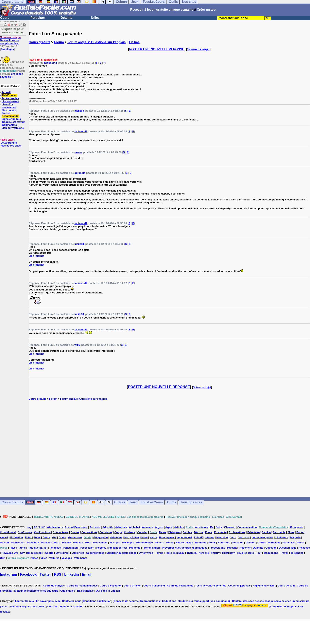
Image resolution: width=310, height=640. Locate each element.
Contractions (89, 532)
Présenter (245, 547)
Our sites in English (108, 590)
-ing (29, 527)
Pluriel (22, 547)
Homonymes (167, 537)
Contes (75, 532)
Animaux (147, 527)
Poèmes (101, 547)
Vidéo (34, 557)
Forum (59, 42)
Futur (28, 537)
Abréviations (55, 527)
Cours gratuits (39, 42)
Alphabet (134, 527)
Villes (44, 557)
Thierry (215, 552)
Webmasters (9, 124)
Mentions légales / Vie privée (27, 606)
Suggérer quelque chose (121, 552)
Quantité (258, 547)
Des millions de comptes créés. (10, 40)
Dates (162, 532)
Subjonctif (78, 552)
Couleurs (129, 532)
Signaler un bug (11, 118)
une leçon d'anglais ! (11, 75)
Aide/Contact (9, 95)
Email (86, 574)
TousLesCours (152, 502)
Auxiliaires (201, 527)
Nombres (200, 542)
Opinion (250, 542)
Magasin (295, 537)
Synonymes (146, 552)
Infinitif (198, 537)
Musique (115, 542)
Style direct (62, 552)
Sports (49, 552)
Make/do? (33, 542)
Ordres (261, 542)
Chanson (229, 527)
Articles (179, 527)
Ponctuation (70, 547)
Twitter (45, 574)
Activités (95, 527)
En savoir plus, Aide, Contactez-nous (58, 601)
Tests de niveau (174, 552)
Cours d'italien (132, 585)
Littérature (281, 537)
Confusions (25, 532)
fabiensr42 (50, 62)
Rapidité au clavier (264, 585)
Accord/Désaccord (76, 527)
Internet (209, 537)
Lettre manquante (262, 537)
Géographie (100, 537)
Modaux (78, 542)
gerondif (79, 172)
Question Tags (287, 547)
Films (290, 532)
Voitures (54, 557)
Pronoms (134, 547)
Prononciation (151, 547)
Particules (289, 542)
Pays (12, 547)
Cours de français (54, 585)
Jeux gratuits (9, 142)
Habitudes (116, 537)
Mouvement (100, 542)
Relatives (304, 547)
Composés (296, 527)
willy (77, 344)
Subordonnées (95, 552)
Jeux (133, 502)
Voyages (66, 557)
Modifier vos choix (71, 606)
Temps (159, 552)
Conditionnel (8, 532)
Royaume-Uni (9, 552)
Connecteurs (60, 532)
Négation (237, 542)
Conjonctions (42, 532)
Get (54, 537)
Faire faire (253, 532)
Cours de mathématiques (82, 585)
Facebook (28, 574)
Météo (170, 542)
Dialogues (174, 532)
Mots (88, 542)
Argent (159, 527)
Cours (4, 17)
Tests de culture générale (210, 585)
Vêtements (80, 557)
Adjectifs (107, 527)
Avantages (7, 49)
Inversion (222, 537)
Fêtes (37, 537)
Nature (180, 542)
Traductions (271, 552)
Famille (266, 532)
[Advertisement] (169, 448)
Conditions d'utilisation (97, 601)
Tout (258, 552)
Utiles (95, 17)
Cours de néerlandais (180, 585)
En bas (134, 42)
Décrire (198, 532)
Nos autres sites (11, 145)
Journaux (244, 537)
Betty (219, 527)
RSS (57, 574)
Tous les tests (245, 552)
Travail (284, 552)
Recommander (10, 116)
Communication (247, 527)
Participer (37, 17)
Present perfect (117, 547)
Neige (189, 542)
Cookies (52, 606)
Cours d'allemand (154, 585)
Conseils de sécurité (126, 601)
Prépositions (217, 547)
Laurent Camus (24, 601)
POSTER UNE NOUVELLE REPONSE (156, 49)
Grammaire (75, 537)
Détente (66, 17)
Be (212, 527)
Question (270, 547)
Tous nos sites (191, 502)
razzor (78, 152)
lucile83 (79, 110)
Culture (119, 502)
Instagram (8, 574)
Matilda (66, 542)
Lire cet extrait (10, 101)
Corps (118, 532)
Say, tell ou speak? (31, 552)
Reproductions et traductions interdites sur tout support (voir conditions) (185, 601)
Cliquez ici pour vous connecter (12, 30)
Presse (6, 113)
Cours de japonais (239, 585)
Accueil (5, 92)
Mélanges (128, 542)
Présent (232, 547)
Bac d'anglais (85, 590)
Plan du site (9, 110)
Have (144, 537)
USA (2, 557)
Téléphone (297, 552)
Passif (300, 542)
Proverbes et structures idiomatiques (184, 547)
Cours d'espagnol (110, 585)
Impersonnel (184, 537)
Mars (57, 542)
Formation (16, 537)
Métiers (159, 542)
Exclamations (237, 532)
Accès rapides (10, 98)
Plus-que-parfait (37, 547)
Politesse (55, 547)
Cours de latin (286, 585)
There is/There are (198, 552)
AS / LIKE (39, 527)
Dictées (187, 532)
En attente (220, 532)
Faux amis (279, 532)
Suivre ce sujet (198, 49)
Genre (46, 537)
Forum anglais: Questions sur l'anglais (96, 42)
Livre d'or (7, 104)
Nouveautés (9, 107)
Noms (211, 542)
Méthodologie (144, 542)
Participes (274, 542)
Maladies (46, 542)
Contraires (105, 532)
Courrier (142, 532)
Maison (4, 542)
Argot (168, 527)
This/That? (228, 552)
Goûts (62, 537)
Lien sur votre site (13, 127)
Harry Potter (131, 537)
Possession (87, 547)
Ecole (208, 532)
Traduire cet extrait (13, 121)
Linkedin (71, 574)
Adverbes (121, 527)
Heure (153, 537)
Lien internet (36, 255)
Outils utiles (67, 590)
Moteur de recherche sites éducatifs (36, 590)
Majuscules (18, 542)
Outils (171, 502)
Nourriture (224, 542)
